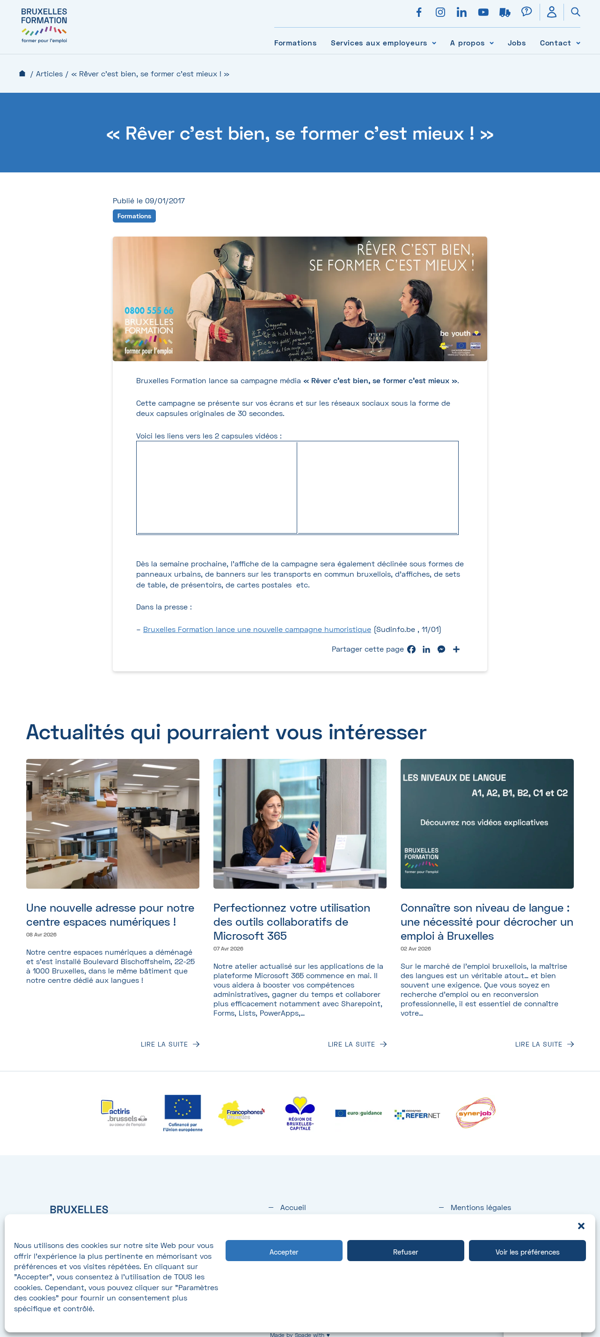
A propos (467, 42)
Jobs (517, 42)
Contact (555, 42)
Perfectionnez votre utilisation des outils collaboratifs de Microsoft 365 (291, 921)
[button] (581, 1226)
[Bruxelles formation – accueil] (44, 43)
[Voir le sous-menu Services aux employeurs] (434, 42)
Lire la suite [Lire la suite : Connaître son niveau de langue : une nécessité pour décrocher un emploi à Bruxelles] (539, 1044)
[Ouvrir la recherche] (571, 12)
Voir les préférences (528, 1252)
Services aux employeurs (379, 42)
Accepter (284, 1252)
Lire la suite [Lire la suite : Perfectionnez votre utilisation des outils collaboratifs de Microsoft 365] (351, 1044)
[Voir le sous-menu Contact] (578, 42)
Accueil (22, 73)
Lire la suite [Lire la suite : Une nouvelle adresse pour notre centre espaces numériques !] (164, 1044)
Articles (49, 73)
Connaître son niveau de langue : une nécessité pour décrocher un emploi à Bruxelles (487, 921)
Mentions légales (481, 1207)
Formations (295, 42)
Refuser (405, 1252)
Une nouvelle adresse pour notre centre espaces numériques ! (110, 914)
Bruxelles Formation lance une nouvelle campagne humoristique (257, 628)
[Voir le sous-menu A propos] (492, 42)
